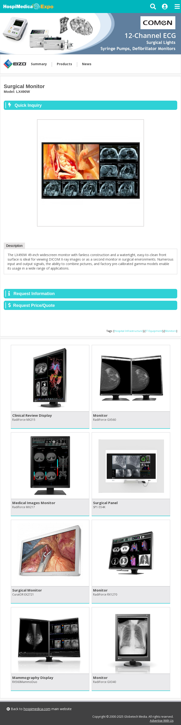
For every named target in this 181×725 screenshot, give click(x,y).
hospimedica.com (37, 709)
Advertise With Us (161, 721)
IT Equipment (153, 331)
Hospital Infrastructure (128, 331)
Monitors (170, 331)
